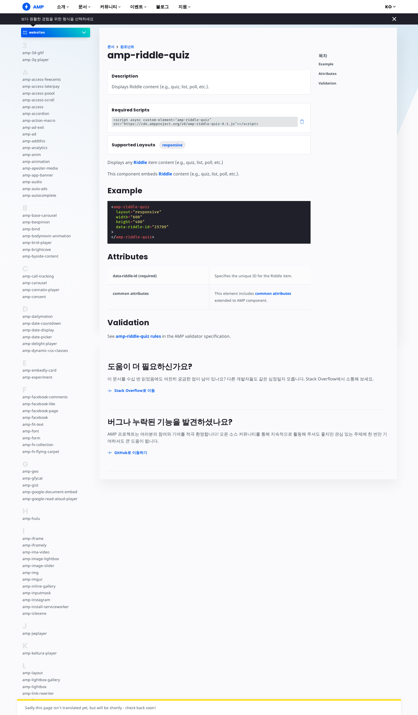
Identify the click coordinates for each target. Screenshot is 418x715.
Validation (327, 83)
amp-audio (31, 181)
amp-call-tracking (37, 276)
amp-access (32, 106)
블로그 (162, 7)
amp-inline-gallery (38, 586)
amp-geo (30, 471)
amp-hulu (30, 518)
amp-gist (30, 485)
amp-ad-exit (32, 127)
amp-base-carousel (39, 215)
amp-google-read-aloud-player (49, 498)
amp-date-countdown (41, 323)
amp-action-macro (38, 120)
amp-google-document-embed (49, 491)
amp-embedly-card (38, 370)
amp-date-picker (36, 336)
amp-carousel (34, 282)
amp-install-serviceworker (45, 606)
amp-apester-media (39, 168)
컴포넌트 (127, 46)
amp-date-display (37, 329)
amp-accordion (35, 113)
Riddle (140, 162)
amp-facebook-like (38, 403)
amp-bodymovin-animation (46, 235)
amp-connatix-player (40, 289)
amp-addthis (33, 140)
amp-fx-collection (37, 444)
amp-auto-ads (34, 188)
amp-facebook (34, 417)
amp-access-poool (38, 93)
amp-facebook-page (40, 410)
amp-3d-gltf (32, 52)
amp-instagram (35, 599)
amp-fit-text (32, 424)
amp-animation (35, 161)
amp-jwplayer (34, 633)
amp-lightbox (34, 686)
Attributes (328, 73)
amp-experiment (37, 377)
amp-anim (31, 154)
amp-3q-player (35, 59)
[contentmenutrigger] (355, 57)
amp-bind (30, 228)
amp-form (31, 437)
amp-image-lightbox (40, 558)
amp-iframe (32, 538)
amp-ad (29, 133)
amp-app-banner (37, 175)
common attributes (272, 293)
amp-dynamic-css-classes (44, 350)
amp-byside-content (39, 256)
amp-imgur (32, 579)
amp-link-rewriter (37, 693)
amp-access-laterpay (40, 86)
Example (326, 64)
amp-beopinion (35, 221)
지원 (184, 7)
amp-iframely (34, 545)
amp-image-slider (37, 565)
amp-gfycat (32, 478)
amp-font (30, 430)
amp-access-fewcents (41, 79)
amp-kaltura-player (39, 653)
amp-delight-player (39, 343)
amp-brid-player (36, 242)
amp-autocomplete (39, 195)
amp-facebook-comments (44, 396)
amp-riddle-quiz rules (138, 336)
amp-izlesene (34, 613)
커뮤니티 (110, 7)
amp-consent (33, 296)
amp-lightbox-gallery (40, 679)
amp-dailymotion (37, 316)
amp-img (30, 572)
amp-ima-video (35, 552)
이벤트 (138, 7)
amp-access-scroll (37, 99)
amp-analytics (34, 147)
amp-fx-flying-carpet (40, 451)
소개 (63, 7)
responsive (172, 144)
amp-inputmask (36, 592)
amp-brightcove (36, 249)
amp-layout (32, 672)
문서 (84, 7)
